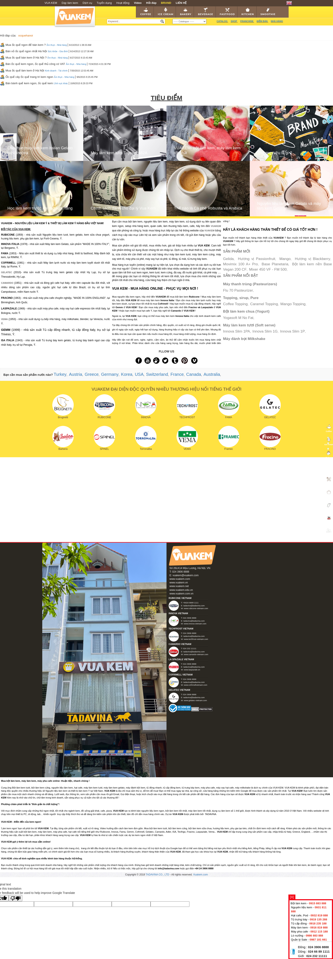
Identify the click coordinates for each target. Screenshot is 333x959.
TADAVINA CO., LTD (158, 874)
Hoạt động (123, 2)
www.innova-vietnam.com (195, 624)
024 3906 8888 (318, 947)
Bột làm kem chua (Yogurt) (246, 311)
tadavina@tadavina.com (194, 606)
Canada (193, 374)
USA (139, 374)
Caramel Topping (264, 304)
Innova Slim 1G (265, 331)
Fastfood (227, 12)
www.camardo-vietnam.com (196, 654)
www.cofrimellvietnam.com (195, 685)
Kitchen (247, 12)
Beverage (205, 12)
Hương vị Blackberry (312, 259)
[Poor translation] (15, 898)
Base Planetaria (275, 264)
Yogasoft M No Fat (238, 318)
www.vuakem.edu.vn (181, 590)
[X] (292, 897)
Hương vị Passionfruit (256, 259)
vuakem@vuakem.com (186, 575)
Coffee (145, 12)
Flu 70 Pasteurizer (238, 290)
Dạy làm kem (70, 2)
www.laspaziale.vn (192, 670)
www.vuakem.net (179, 586)
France (177, 374)
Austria (75, 374)
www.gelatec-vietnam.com (195, 700)
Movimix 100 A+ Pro (240, 264)
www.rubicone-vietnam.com (196, 608)
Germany (110, 374)
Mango (285, 259)
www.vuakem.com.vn (181, 593)
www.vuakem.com (179, 578)
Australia (211, 374)
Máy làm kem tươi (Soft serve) (249, 325)
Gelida (228, 259)
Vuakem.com (200, 874)
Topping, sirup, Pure (240, 298)
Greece (92, 374)
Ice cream (165, 12)
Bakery (185, 12)
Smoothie (268, 12)
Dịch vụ (87, 2)
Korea (126, 374)
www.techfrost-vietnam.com (196, 639)
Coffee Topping (235, 304)
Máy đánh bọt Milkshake (244, 339)
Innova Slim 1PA (236, 331)
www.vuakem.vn (178, 582)
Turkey (60, 374)
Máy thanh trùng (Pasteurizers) (250, 284)
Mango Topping (292, 304)
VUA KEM (51, 2)
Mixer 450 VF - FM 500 (268, 269)
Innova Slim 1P (292, 331)
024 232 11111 (316, 956)
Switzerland (157, 374)
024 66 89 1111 (319, 951)
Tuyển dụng (104, 2)
